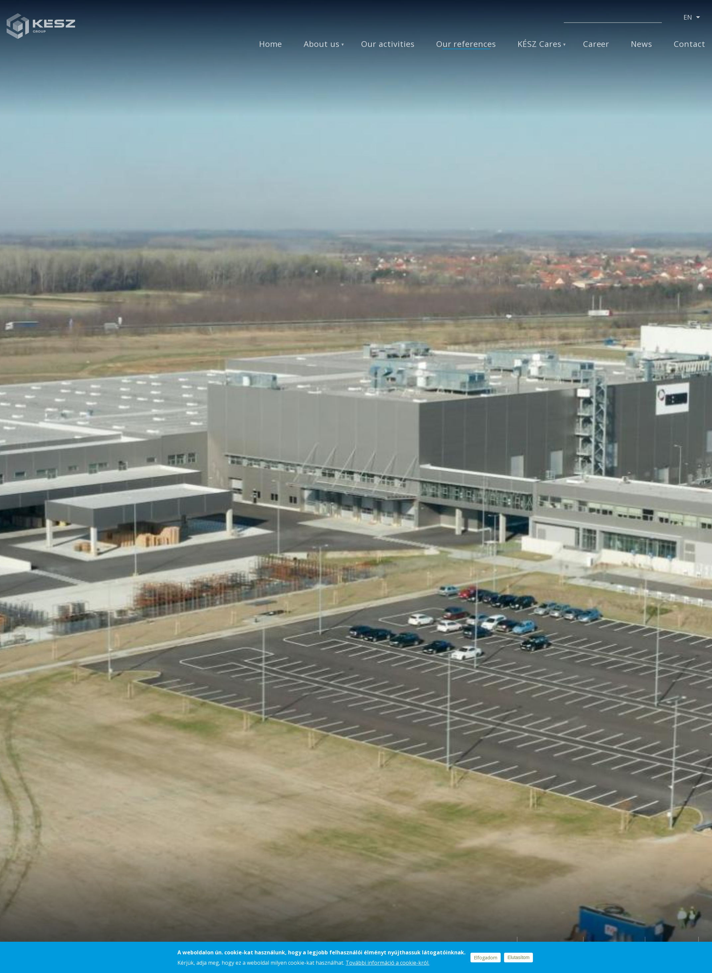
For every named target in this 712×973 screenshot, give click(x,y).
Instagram (523, 17)
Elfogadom (485, 957)
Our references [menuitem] (466, 44)
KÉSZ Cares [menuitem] (539, 44)
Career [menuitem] (596, 44)
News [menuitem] (641, 44)
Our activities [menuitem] (387, 44)
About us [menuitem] (322, 44)
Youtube (542, 17)
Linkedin (504, 18)
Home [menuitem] (270, 44)
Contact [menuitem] (689, 44)
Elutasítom (518, 957)
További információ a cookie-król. (387, 962)
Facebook (488, 17)
